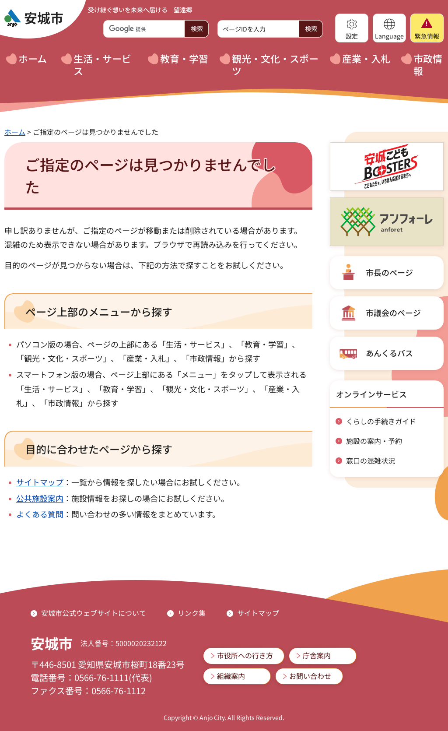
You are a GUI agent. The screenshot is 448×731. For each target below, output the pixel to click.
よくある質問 (39, 514)
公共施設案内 (39, 498)
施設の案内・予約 (374, 441)
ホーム (14, 132)
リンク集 (192, 613)
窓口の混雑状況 (370, 460)
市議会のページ (393, 312)
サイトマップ (39, 482)
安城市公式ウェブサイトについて (93, 613)
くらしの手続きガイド (381, 421)
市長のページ (389, 272)
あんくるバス (389, 352)
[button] (351, 28)
